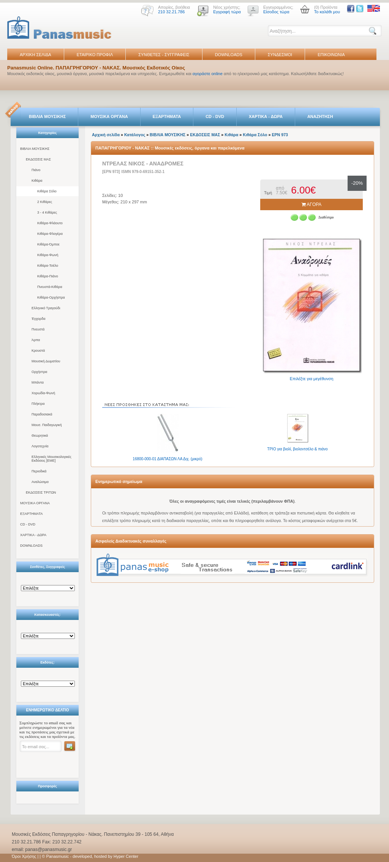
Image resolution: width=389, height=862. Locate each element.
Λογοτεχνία (40, 446)
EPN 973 (280, 134)
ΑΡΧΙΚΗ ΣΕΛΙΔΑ (35, 54)
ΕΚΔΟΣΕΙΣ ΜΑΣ (38, 159)
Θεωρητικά (40, 435)
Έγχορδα (38, 319)
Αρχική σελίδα (106, 134)
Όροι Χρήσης (24, 856)
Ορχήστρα (39, 372)
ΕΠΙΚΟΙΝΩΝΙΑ (331, 54)
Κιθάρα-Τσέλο (47, 265)
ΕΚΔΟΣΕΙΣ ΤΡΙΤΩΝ (41, 492)
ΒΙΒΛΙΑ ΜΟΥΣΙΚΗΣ (47, 116)
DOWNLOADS (228, 54)
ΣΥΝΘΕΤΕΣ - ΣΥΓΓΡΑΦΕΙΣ (163, 54)
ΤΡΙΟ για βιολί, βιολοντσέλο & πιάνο (297, 449)
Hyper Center (126, 856)
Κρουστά (38, 350)
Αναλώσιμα (40, 482)
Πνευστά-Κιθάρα (49, 287)
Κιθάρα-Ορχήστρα (51, 297)
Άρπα (36, 340)
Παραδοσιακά (42, 414)
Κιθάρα (37, 180)
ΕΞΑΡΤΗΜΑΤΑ (167, 116)
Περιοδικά (39, 471)
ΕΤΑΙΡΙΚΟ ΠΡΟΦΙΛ (95, 54)
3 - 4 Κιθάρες (47, 212)
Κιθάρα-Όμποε (48, 244)
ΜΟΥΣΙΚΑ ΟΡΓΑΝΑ (109, 116)
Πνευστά (38, 329)
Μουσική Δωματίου (46, 361)
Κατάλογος (134, 134)
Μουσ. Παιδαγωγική (47, 425)
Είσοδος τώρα (276, 11)
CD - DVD (215, 116)
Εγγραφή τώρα (227, 11)
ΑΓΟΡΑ (312, 204)
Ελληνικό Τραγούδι (46, 308)
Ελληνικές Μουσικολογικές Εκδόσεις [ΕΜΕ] (51, 458)
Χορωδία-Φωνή (43, 393)
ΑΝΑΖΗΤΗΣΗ (320, 116)
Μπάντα (38, 382)
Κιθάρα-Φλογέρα (50, 234)
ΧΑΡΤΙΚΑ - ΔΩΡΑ (266, 116)
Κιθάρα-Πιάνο (47, 276)
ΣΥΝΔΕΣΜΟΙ (280, 54)
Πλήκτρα (38, 404)
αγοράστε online (208, 73)
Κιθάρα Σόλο (47, 191)
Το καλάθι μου (327, 11)
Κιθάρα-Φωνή (47, 255)
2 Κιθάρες (44, 202)
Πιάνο (36, 170)
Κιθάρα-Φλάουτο (50, 223)
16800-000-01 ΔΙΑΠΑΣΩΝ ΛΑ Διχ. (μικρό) (167, 459)
